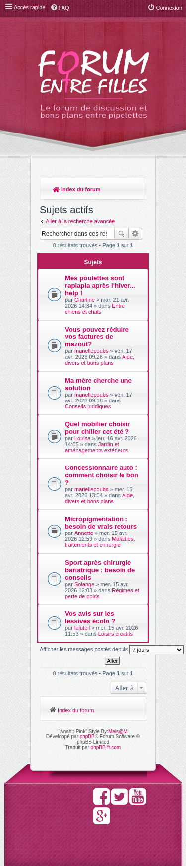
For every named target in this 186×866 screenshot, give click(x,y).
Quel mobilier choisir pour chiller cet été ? (97, 427)
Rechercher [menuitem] (134, 190)
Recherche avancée (135, 234)
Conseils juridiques (88, 406)
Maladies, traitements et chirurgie (100, 542)
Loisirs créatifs (115, 634)
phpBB (87, 736)
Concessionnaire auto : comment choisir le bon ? (101, 475)
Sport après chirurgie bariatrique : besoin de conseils (100, 570)
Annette (83, 533)
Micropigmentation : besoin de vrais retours (101, 522)
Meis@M (118, 731)
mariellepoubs (91, 351)
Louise (82, 438)
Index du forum (77, 189)
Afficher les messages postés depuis (112, 649)
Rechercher (121, 234)
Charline (84, 300)
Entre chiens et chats (95, 309)
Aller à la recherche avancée (80, 221)
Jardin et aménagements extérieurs (96, 447)
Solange (84, 584)
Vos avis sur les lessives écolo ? (90, 617)
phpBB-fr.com (106, 747)
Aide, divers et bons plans (99, 360)
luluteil (82, 628)
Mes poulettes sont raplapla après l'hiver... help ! (100, 285)
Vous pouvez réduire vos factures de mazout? (97, 337)
